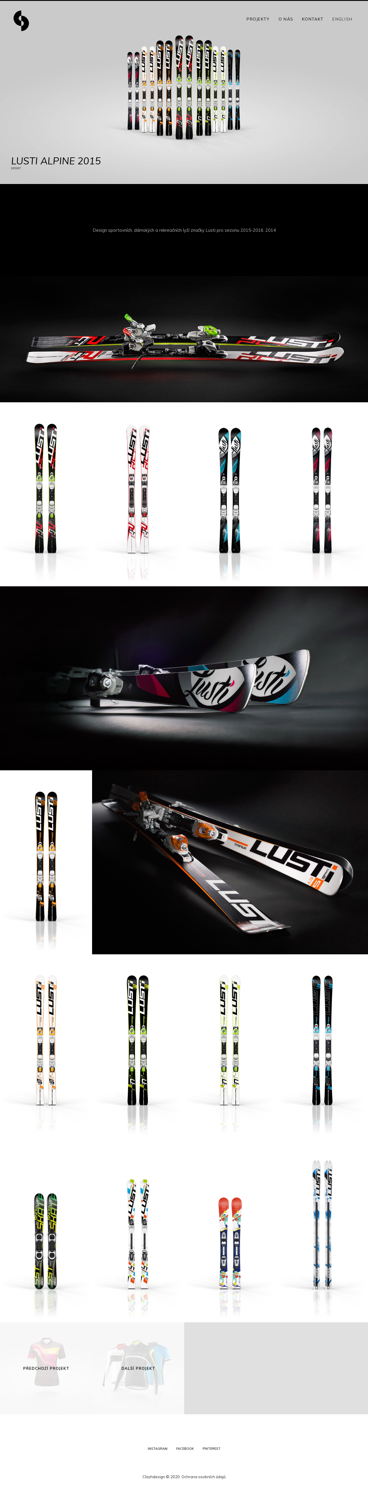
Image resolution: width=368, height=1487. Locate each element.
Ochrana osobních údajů (204, 1476)
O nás (286, 19)
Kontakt (312, 19)
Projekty (258, 19)
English (342, 19)
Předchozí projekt (46, 1368)
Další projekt (138, 1368)
